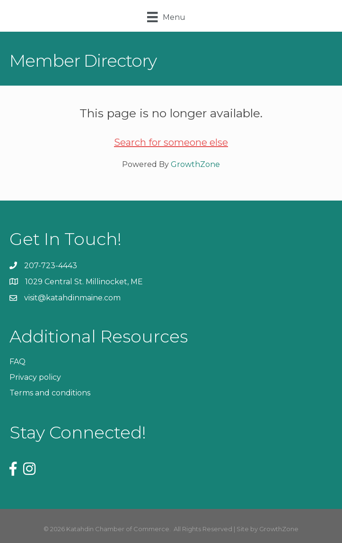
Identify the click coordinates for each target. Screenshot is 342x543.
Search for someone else (171, 142)
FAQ (17, 361)
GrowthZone (195, 164)
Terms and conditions (49, 392)
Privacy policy (35, 377)
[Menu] (166, 17)
